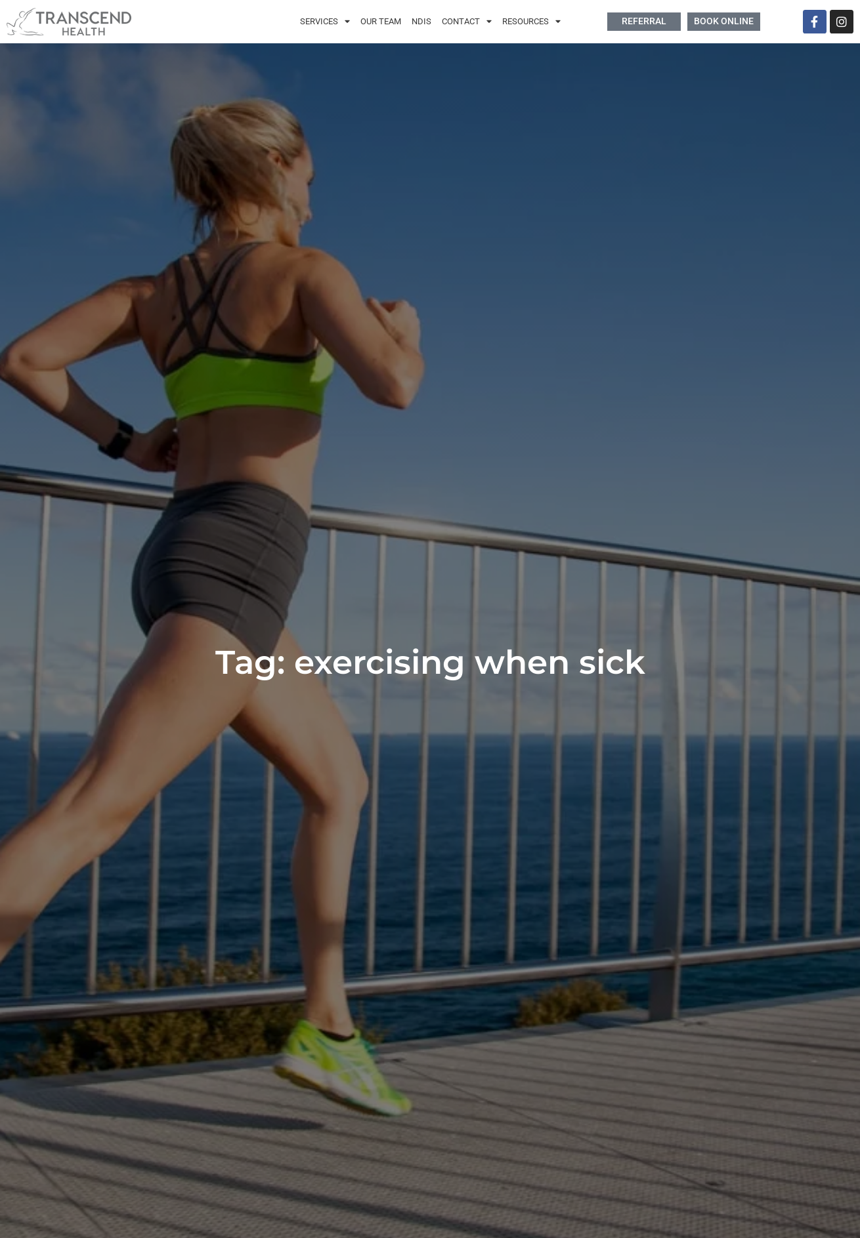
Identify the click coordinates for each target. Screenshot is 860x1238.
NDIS (421, 21)
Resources (531, 22)
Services (325, 22)
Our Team (380, 21)
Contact (467, 22)
